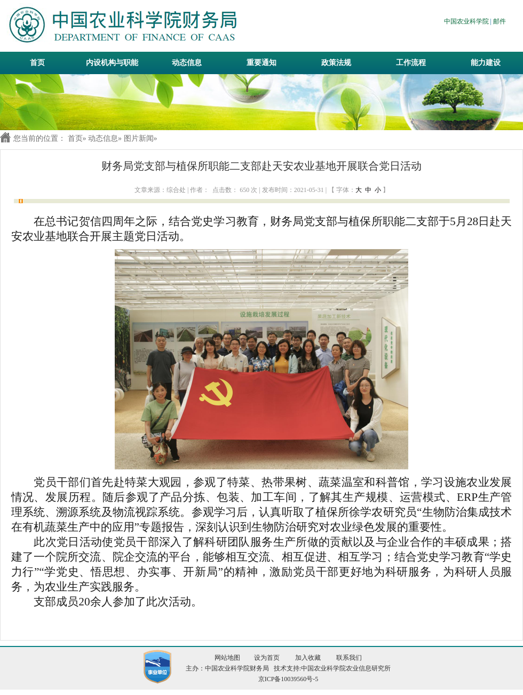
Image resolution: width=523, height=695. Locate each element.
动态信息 (103, 138)
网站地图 (227, 657)
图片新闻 (139, 138)
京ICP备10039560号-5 (288, 679)
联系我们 (349, 657)
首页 (37, 63)
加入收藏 (308, 657)
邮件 (499, 21)
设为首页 (267, 657)
